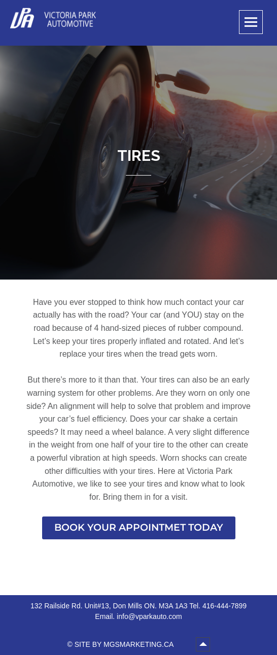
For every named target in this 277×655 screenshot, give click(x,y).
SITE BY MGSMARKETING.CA (125, 644)
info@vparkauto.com (149, 616)
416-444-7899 (224, 606)
